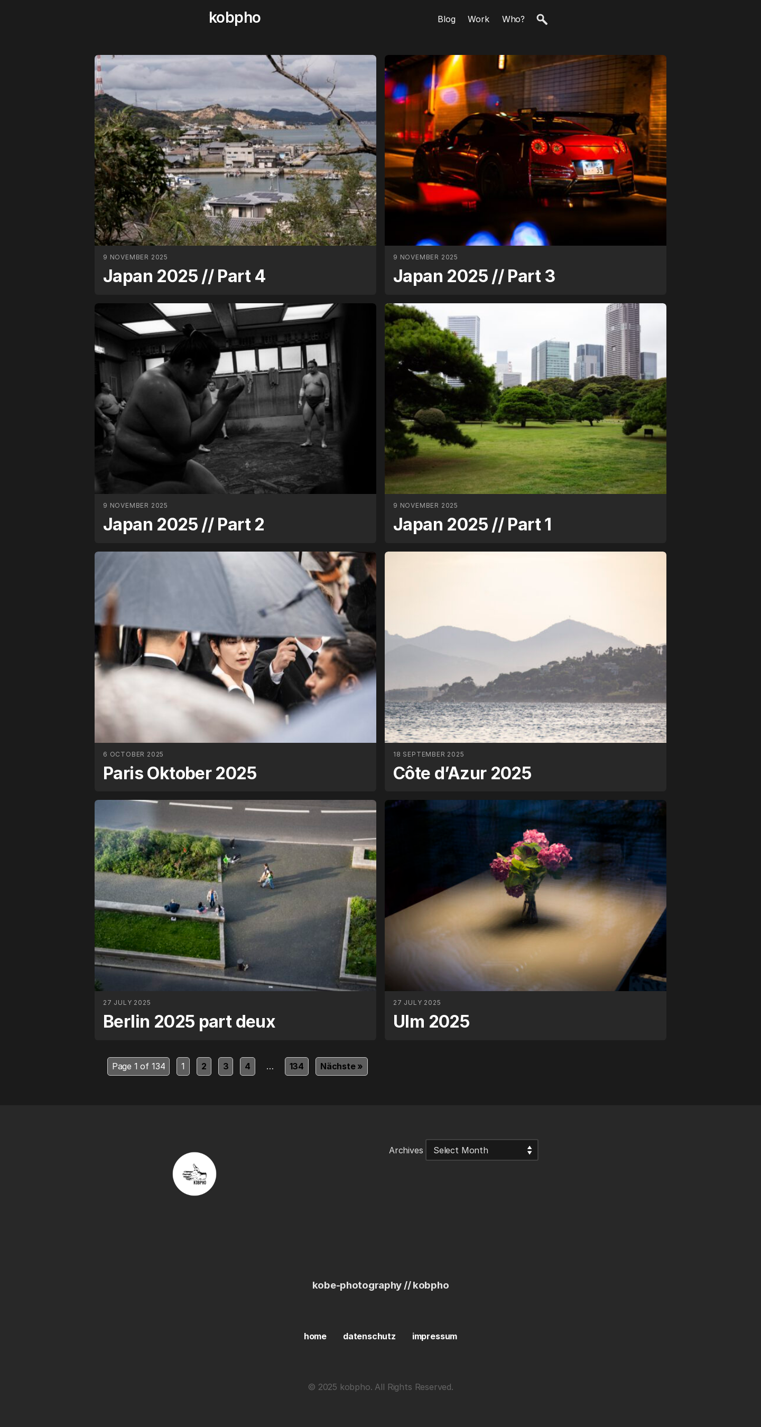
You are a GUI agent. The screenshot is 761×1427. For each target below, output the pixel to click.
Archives (406, 1150)
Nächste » (341, 1066)
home (315, 1336)
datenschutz (369, 1336)
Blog (446, 19)
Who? (513, 19)
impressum (434, 1336)
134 (297, 1066)
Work (478, 19)
